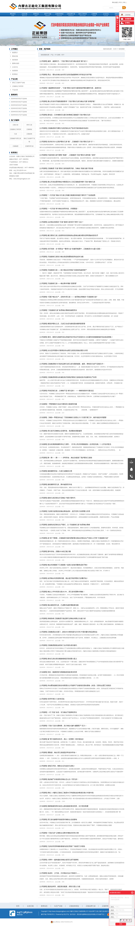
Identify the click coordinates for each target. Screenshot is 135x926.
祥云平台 (66, 914)
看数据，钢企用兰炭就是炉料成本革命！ (62, 752)
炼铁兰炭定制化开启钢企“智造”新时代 (61, 498)
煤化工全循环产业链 (18, 82)
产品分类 (15, 90)
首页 (17, 906)
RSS (120, 2)
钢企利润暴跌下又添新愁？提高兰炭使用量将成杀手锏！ (68, 565)
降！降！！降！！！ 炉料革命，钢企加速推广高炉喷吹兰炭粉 (70, 458)
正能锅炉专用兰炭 (15, 138)
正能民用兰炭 (29, 146)
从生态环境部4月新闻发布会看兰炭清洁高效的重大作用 (68, 350)
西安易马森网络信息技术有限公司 (87, 914)
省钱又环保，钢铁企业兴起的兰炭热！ (61, 766)
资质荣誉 (15, 70)
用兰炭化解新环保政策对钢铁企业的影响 (62, 819)
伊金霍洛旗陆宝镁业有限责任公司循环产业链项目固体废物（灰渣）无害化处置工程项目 (79, 685)
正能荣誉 (94, 14)
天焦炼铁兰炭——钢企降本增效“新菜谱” (62, 283)
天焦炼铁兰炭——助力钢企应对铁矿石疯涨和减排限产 (67, 270)
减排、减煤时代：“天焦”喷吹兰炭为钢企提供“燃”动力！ (68, 61)
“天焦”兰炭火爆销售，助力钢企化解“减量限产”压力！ (67, 726)
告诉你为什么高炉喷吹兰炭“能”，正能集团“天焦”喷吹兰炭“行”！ (71, 142)
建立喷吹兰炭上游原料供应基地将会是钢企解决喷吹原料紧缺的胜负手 (73, 235)
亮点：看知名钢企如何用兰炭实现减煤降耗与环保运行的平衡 (70, 75)
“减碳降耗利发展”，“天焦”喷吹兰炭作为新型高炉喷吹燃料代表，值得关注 (74, 88)
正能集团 (15, 146)
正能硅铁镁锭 (59, 14)
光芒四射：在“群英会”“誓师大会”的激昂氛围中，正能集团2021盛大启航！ (75, 249)
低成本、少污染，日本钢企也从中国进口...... (64, 873)
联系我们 (15, 74)
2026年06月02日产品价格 (19, 105)
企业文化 (106, 14)
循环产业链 (48, 14)
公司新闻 (43, 61)
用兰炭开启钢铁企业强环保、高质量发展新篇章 (65, 431)
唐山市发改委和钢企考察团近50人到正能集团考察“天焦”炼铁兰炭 (71, 182)
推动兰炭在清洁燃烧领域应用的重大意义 (62, 659)
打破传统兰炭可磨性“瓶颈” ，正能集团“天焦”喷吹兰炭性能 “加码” (72, 155)
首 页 (114, 49)
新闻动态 (36, 14)
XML (124, 2)
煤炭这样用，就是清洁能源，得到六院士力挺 (64, 886)
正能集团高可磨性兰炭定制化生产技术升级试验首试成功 (68, 128)
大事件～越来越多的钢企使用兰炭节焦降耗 (63, 860)
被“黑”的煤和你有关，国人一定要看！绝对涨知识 (65, 739)
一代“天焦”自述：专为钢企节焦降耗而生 (62, 712)
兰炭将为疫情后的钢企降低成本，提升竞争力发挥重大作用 (69, 511)
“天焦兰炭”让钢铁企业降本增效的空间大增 (63, 833)
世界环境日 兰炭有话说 (56, 699)
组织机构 (15, 60)
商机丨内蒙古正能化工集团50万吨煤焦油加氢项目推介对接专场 (70, 793)
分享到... (128, 23)
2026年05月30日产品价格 (19, 108)
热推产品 (101, 914)
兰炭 (15, 134)
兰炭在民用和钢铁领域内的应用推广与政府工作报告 (66, 846)
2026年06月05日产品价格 (19, 98)
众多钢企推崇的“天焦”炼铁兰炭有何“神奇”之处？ (65, 222)
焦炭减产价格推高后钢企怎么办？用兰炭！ (63, 779)
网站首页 (13, 14)
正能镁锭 (29, 129)
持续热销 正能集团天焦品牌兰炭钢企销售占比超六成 (67, 618)
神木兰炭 (29, 125)
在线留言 (128, 19)
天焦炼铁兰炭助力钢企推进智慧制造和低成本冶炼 (65, 257)
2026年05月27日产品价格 (19, 115)
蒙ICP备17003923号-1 (48, 914)
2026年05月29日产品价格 (19, 111)
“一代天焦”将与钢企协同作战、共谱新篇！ (63, 209)
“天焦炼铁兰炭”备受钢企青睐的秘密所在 (62, 310)
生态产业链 (58, 906)
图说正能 (15, 56)
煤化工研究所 (82, 14)
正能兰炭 (15, 125)
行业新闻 (43, 404)
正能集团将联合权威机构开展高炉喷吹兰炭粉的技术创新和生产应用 (72, 377)
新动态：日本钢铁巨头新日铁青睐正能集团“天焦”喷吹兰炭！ (70, 115)
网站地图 (115, 2)
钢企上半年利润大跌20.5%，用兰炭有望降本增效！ (66, 592)
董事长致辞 (15, 63)
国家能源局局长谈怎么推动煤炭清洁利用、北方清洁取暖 (68, 806)
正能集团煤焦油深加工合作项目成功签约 (62, 645)
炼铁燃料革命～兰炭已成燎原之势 (60, 471)
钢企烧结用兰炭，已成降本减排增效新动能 (63, 605)
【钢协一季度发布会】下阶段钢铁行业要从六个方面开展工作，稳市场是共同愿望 (77, 417)
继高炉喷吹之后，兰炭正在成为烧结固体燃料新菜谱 (66, 324)
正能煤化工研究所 (17, 86)
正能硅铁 (29, 134)
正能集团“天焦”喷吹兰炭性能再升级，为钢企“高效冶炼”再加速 (70, 168)
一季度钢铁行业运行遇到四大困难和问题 (62, 404)
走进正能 (24, 14)
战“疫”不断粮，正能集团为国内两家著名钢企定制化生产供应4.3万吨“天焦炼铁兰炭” (78, 538)
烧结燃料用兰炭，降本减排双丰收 (60, 484)
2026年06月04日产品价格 (19, 102)
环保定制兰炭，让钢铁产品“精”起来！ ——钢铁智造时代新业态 (71, 391)
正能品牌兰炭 (71, 14)
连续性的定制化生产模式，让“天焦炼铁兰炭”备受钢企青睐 (69, 525)
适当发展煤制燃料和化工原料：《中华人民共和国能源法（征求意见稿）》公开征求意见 (79, 444)
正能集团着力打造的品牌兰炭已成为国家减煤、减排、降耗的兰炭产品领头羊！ (76, 364)
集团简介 (15, 52)
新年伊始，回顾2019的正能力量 (59, 551)
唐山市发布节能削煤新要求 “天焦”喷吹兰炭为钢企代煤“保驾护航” (71, 101)
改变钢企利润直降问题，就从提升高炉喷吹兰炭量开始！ (68, 578)
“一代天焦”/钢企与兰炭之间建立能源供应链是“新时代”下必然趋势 (71, 195)
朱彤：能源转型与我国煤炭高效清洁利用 (62, 672)
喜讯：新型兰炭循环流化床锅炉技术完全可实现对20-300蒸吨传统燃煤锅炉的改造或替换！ (80, 337)
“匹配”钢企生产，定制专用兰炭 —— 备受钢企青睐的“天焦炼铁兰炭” (72, 297)
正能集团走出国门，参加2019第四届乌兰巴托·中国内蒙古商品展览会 (72, 632)
